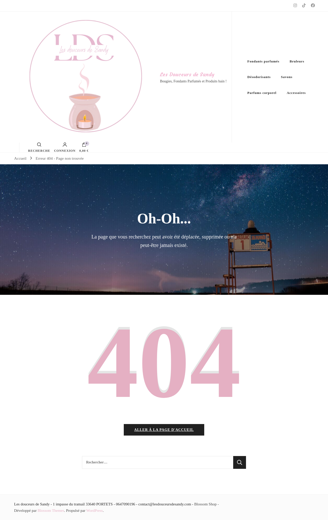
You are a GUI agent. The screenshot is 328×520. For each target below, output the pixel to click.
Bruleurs (297, 61)
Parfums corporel (261, 93)
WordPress (94, 510)
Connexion (65, 147)
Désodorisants (259, 77)
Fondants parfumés (263, 61)
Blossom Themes (51, 510)
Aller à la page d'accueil (164, 430)
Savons (286, 77)
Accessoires (296, 93)
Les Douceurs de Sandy (187, 74)
